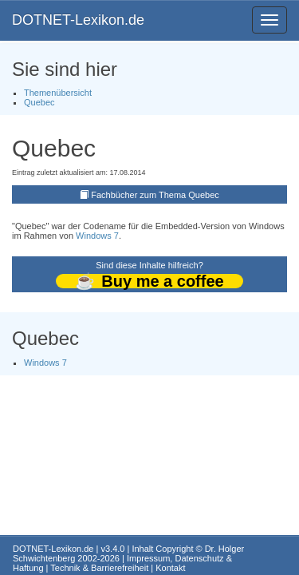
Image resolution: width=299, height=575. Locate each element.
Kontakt (170, 568)
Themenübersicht (58, 92)
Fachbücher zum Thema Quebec (155, 195)
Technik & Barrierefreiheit (99, 568)
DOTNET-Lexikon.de (78, 20)
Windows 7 (97, 235)
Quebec (39, 102)
